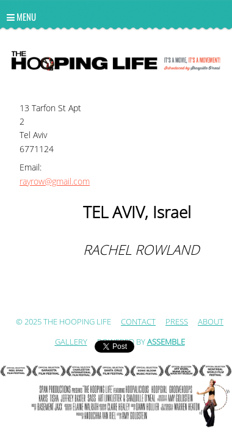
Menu (21, 16)
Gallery (71, 342)
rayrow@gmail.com (55, 182)
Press (176, 322)
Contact (138, 322)
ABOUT (210, 322)
